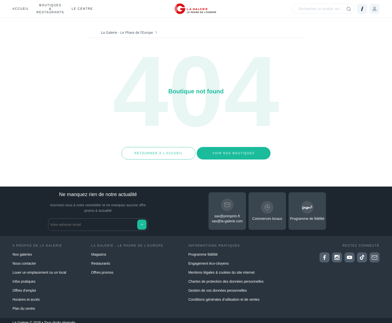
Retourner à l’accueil (158, 151)
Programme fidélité (203, 250)
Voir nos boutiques (233, 151)
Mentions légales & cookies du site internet (221, 268)
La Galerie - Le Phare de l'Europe (127, 33)
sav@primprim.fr (227, 212)
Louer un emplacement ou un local (39, 268)
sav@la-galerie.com (227, 217)
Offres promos (102, 268)
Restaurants (100, 259)
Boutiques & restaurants (50, 9)
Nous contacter (24, 259)
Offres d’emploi (24, 286)
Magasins (98, 250)
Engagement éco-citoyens (208, 259)
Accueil (20, 9)
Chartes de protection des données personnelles (226, 277)
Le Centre (82, 9)
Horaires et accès (26, 295)
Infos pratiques (24, 277)
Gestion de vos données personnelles (217, 286)
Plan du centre (23, 304)
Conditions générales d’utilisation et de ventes (224, 295)
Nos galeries (22, 250)
